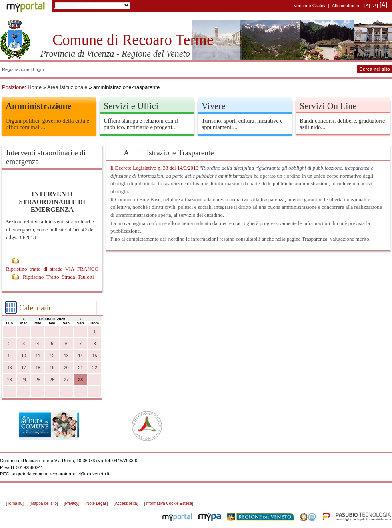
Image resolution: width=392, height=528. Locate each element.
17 (23, 368)
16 (9, 368)
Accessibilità (126, 503)
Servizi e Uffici (131, 106)
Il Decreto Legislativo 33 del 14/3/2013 (154, 168)
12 (52, 356)
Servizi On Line (328, 106)
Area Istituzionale (67, 87)
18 (38, 368)
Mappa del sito (44, 503)
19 (52, 368)
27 (66, 380)
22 (94, 368)
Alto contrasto (345, 5)
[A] (367, 5)
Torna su (14, 503)
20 (66, 368)
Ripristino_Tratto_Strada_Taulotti (58, 277)
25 (38, 380)
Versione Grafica (310, 5)
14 (80, 356)
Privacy (71, 503)
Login (38, 69)
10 (23, 356)
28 (80, 380)
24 (23, 380)
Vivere (213, 106)
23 (9, 380)
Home (35, 87)
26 (52, 380)
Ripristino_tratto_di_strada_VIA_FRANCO (52, 269)
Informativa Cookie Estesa (168, 503)
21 (80, 368)
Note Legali (96, 503)
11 (38, 356)
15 (94, 356)
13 (66, 356)
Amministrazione (39, 106)
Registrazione (15, 69)
